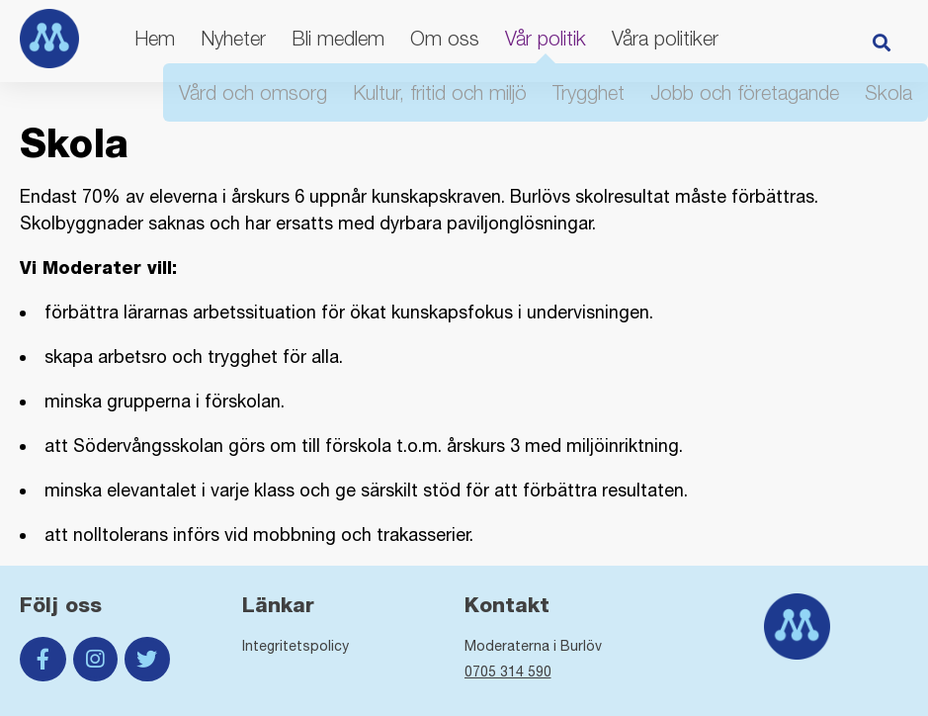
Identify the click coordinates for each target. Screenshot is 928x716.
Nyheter (233, 38)
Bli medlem (338, 38)
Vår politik (545, 38)
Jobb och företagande (744, 92)
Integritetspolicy (295, 646)
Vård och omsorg (253, 92)
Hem (154, 38)
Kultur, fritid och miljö (440, 92)
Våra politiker (665, 38)
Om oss (444, 38)
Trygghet (588, 92)
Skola (888, 92)
